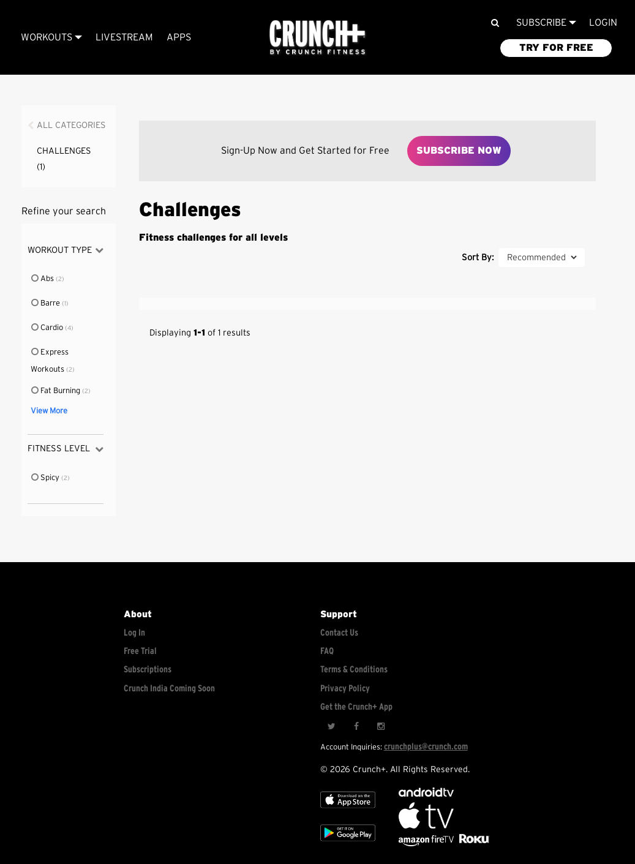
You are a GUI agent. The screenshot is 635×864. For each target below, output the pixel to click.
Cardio (48, 328)
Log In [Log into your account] (134, 632)
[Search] (495, 23)
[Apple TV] (347, 810)
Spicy (46, 478)
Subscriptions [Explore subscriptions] (147, 669)
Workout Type (65, 250)
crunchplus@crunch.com (426, 746)
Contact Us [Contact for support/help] (339, 632)
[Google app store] (347, 843)
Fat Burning (56, 391)
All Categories (71, 125)
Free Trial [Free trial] (140, 651)
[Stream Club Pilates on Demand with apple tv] (473, 843)
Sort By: (478, 257)
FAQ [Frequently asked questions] (327, 651)
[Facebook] (356, 726)
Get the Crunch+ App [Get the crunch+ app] (356, 707)
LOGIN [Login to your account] (603, 23)
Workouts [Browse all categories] (51, 37)
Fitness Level (65, 449)
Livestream (124, 37)
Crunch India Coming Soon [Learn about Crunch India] (169, 688)
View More (49, 411)
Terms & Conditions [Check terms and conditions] (354, 669)
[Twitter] (331, 726)
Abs (43, 279)
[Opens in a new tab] (427, 843)
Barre (46, 303)
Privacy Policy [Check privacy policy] (345, 688)
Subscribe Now (459, 151)
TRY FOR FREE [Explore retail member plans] (556, 48)
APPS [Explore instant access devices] (179, 37)
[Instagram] (380, 726)
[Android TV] (426, 793)
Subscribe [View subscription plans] (546, 23)
